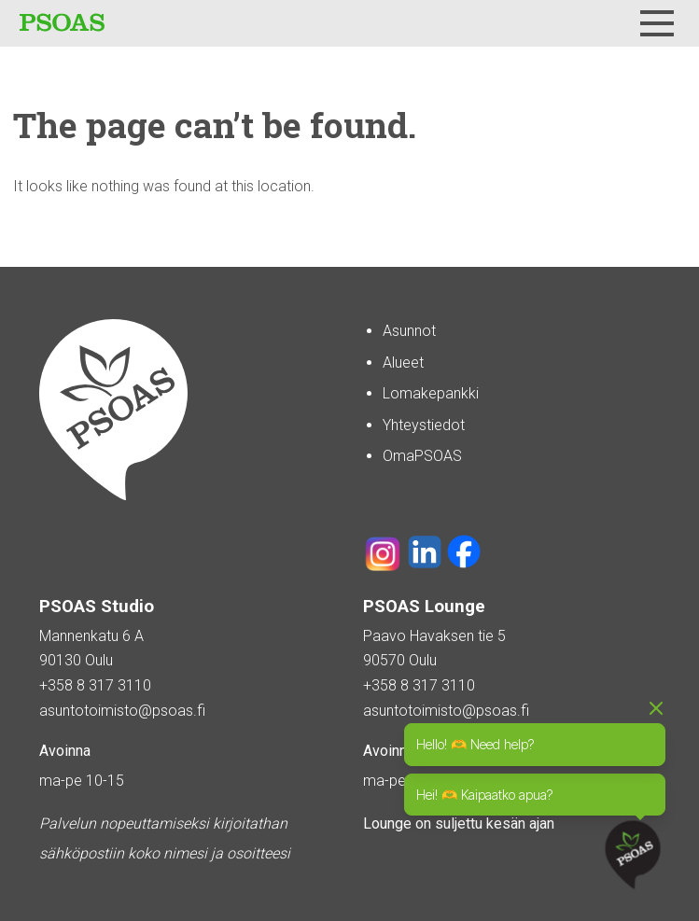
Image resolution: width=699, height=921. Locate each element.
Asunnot (409, 331)
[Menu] (657, 23)
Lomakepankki (431, 393)
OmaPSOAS (422, 456)
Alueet (403, 362)
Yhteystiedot (424, 425)
